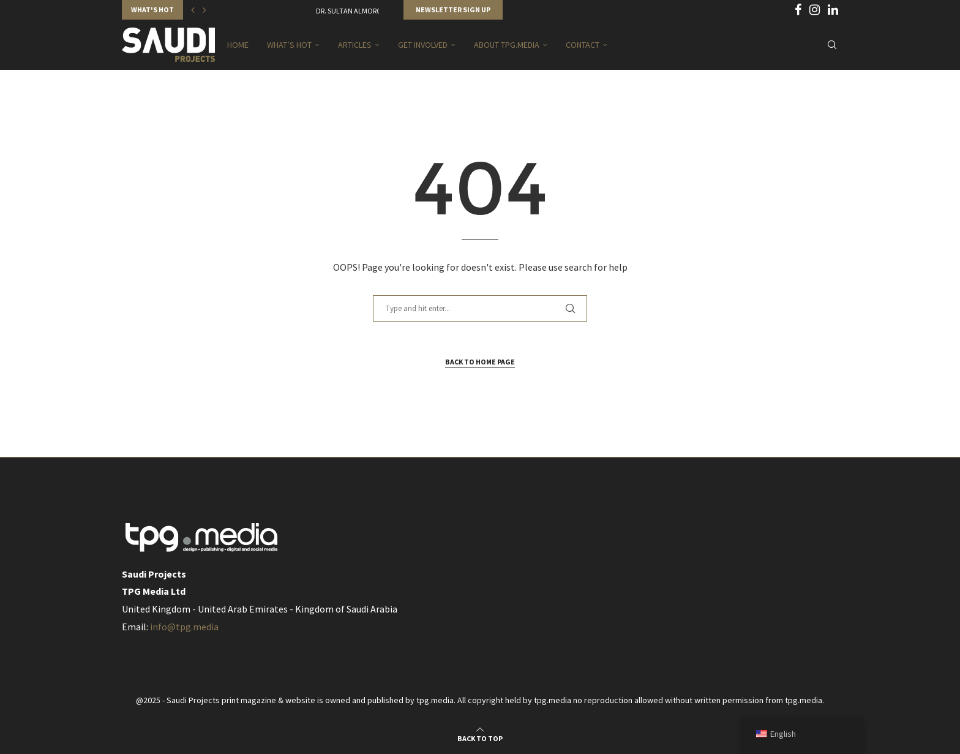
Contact (582, 44)
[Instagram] (814, 10)
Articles (355, 44)
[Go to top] (480, 737)
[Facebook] (798, 10)
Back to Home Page (480, 361)
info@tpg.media (184, 626)
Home (238, 44)
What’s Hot (289, 44)
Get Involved (423, 44)
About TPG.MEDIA (506, 44)
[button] (193, 10)
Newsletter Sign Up (453, 9)
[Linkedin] (833, 10)
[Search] (832, 44)
